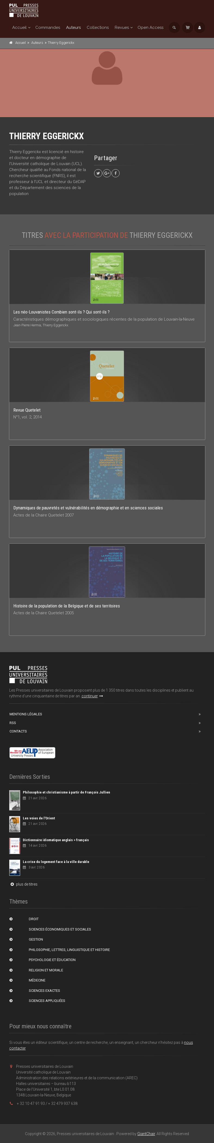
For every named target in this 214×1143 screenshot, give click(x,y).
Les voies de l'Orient (39, 818)
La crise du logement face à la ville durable (56, 862)
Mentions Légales (26, 714)
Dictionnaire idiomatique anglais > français (56, 840)
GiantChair (146, 1134)
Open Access (150, 27)
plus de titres (23, 884)
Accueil (19, 27)
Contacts (18, 731)
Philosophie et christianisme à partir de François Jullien (66, 792)
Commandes (47, 27)
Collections (98, 27)
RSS (13, 723)
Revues (122, 27)
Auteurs (73, 27)
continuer (92, 696)
